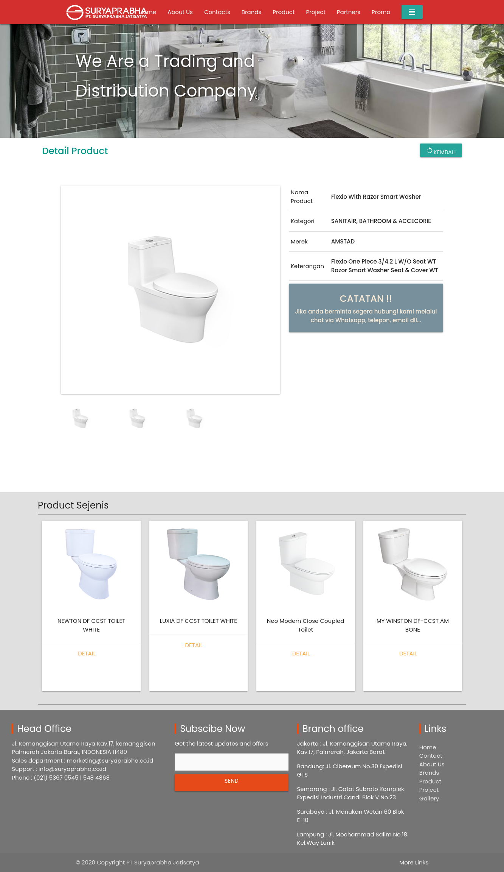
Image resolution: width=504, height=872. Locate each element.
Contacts (217, 12)
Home (427, 747)
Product (284, 12)
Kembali (441, 150)
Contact (430, 756)
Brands (252, 12)
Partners (348, 12)
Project (315, 12)
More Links (413, 862)
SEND (232, 781)
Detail (87, 653)
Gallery (429, 798)
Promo (381, 12)
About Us (180, 12)
